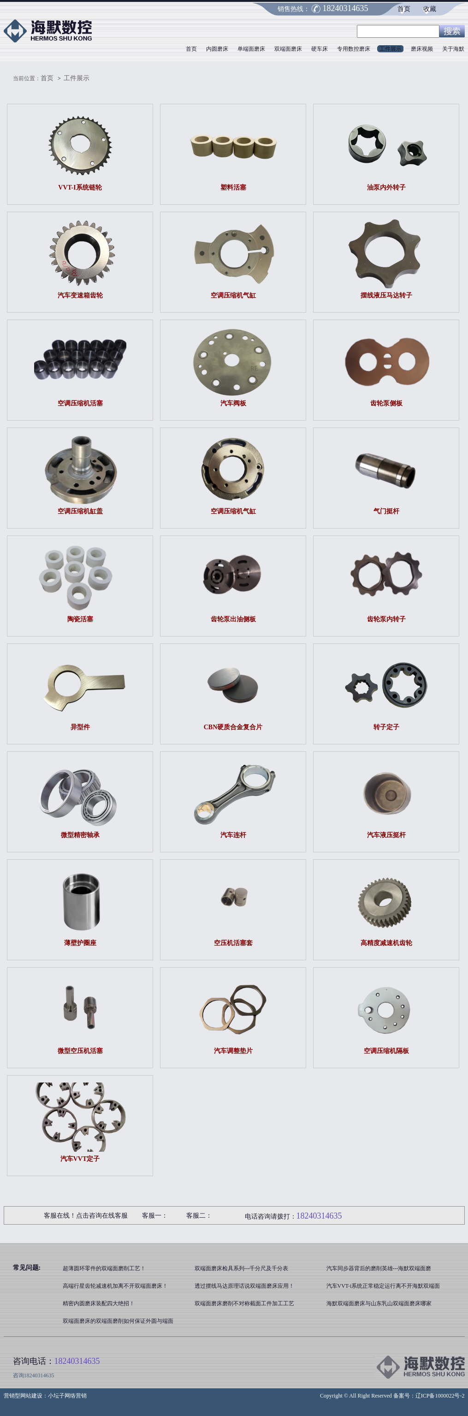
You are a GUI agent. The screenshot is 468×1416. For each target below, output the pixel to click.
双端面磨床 (288, 49)
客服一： (155, 1215)
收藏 (429, 9)
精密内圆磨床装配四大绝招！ (99, 1303)
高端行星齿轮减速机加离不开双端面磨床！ (115, 1286)
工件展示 (390, 49)
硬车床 (319, 49)
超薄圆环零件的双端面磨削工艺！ (104, 1268)
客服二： (199, 1215)
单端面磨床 (251, 49)
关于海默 (453, 49)
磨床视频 (422, 49)
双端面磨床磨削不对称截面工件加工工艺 (244, 1303)
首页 (403, 9)
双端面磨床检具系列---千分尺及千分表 (242, 1268)
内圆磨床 (217, 49)
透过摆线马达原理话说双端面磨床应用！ (244, 1286)
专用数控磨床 (353, 49)
